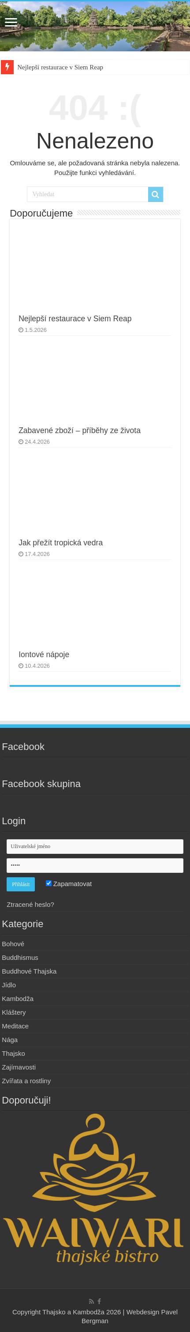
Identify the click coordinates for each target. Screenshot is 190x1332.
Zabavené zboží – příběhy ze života (80, 430)
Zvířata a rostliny (26, 1081)
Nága (10, 1039)
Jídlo (9, 985)
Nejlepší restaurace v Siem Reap (60, 67)
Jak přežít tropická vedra (61, 542)
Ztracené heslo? (30, 904)
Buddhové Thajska (29, 971)
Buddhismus (20, 957)
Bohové (13, 944)
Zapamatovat (69, 883)
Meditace (15, 1026)
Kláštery (14, 1012)
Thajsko (13, 1053)
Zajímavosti (19, 1067)
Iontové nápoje (44, 654)
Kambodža (18, 998)
